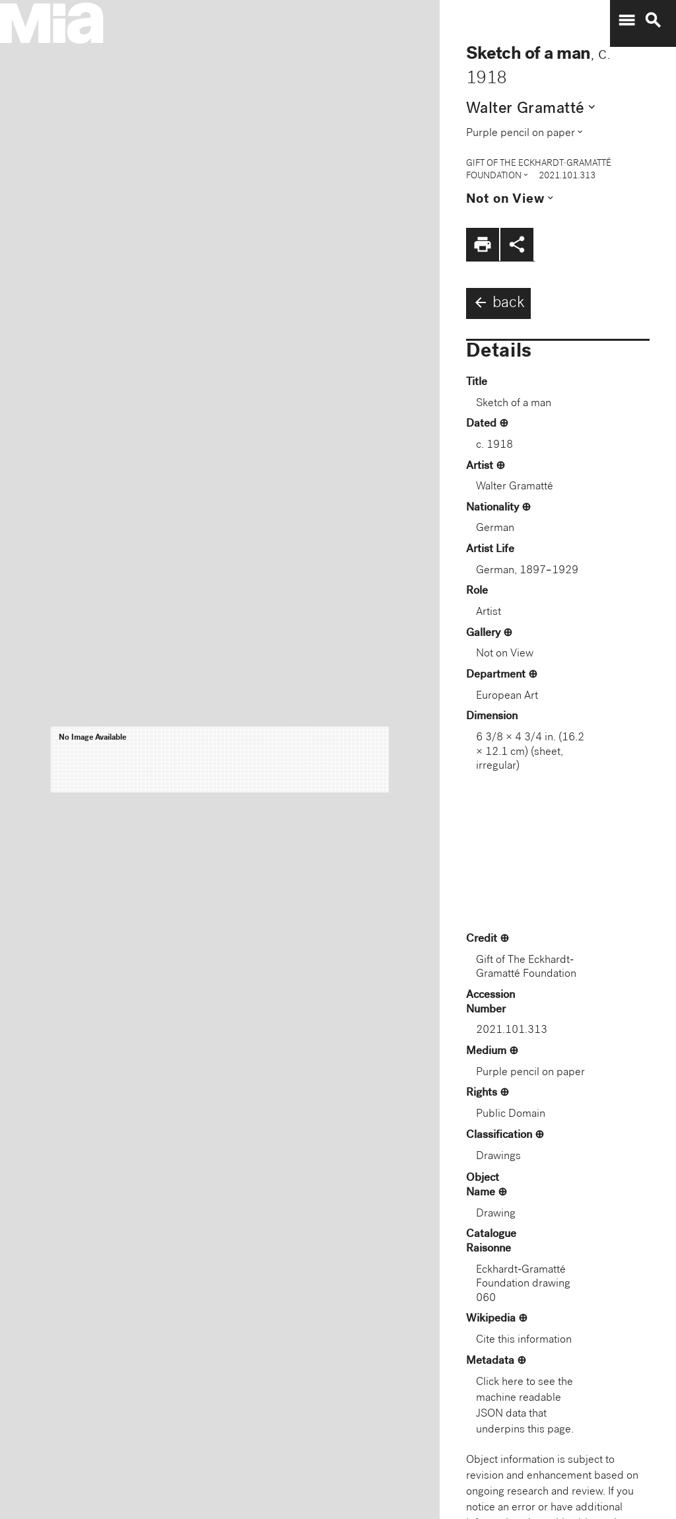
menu (626, 20)
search (653, 20)
